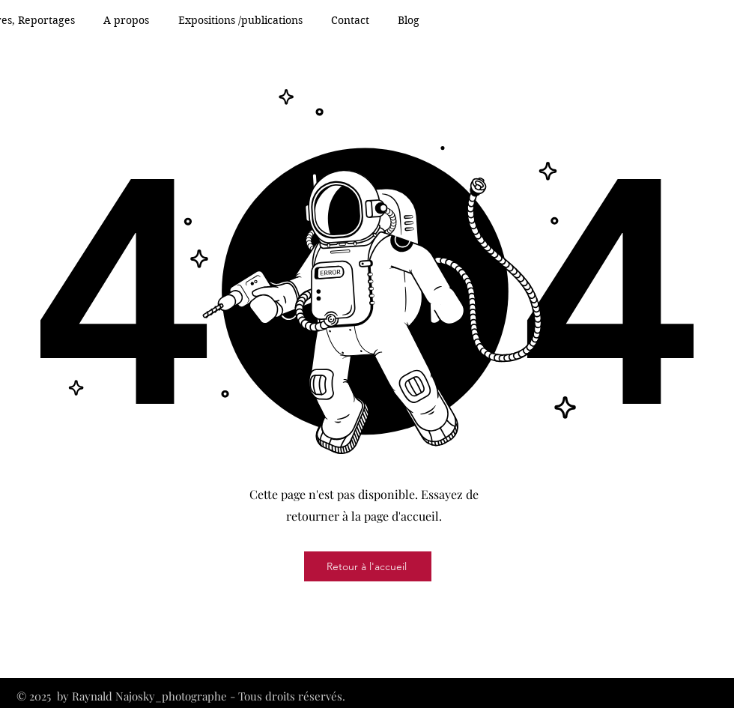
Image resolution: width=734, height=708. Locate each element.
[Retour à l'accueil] (367, 566)
